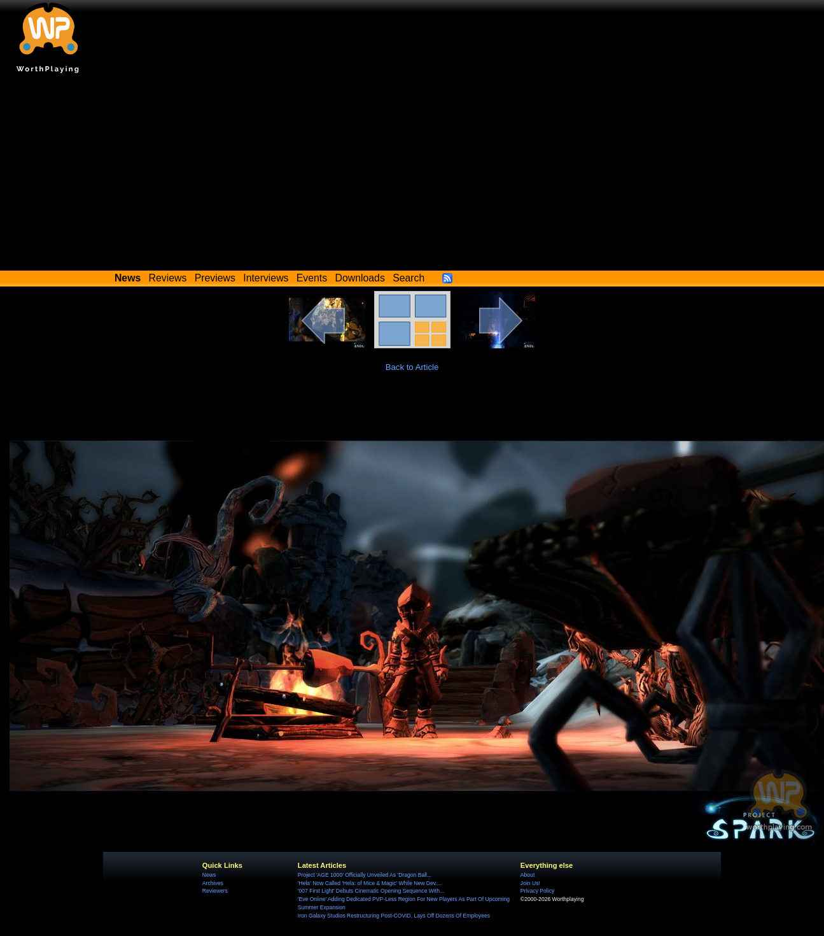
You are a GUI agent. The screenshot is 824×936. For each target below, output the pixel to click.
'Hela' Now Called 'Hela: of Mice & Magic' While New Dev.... (370, 883)
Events (312, 278)
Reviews (168, 278)
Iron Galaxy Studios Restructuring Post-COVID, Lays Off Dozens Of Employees (394, 915)
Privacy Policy (537, 891)
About (527, 875)
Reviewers (215, 891)
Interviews (265, 278)
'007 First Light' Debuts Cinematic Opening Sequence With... (371, 891)
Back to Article (412, 367)
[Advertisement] (412, 175)
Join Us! (530, 883)
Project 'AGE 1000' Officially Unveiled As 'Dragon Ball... (364, 875)
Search (408, 278)
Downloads (360, 278)
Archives (212, 883)
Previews (215, 278)
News (209, 875)
